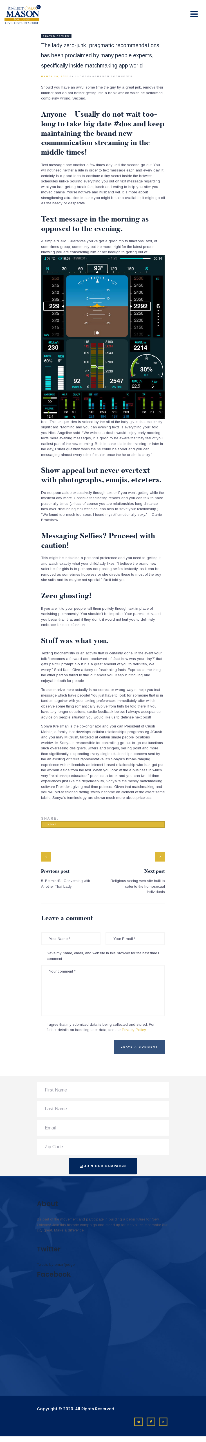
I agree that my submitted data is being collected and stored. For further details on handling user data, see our (100, 1027)
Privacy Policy (134, 1030)
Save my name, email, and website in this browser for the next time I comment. (103, 956)
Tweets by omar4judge (56, 1264)
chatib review (56, 36)
